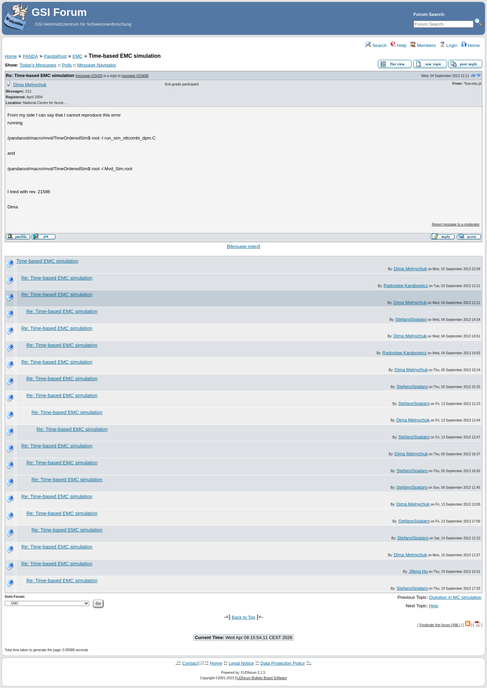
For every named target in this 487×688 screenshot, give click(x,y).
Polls (67, 65)
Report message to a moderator (456, 224)
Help (399, 45)
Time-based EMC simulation (47, 261)
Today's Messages (37, 65)
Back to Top (243, 617)
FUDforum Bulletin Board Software (261, 678)
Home (470, 45)
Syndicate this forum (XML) (439, 625)
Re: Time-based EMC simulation (40, 75)
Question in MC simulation (455, 597)
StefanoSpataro (411, 319)
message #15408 (135, 76)
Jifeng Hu (418, 571)
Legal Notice (241, 663)
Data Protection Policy (282, 663)
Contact (190, 663)
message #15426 (89, 76)
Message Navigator (96, 65)
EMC (78, 56)
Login (448, 45)
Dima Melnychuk (30, 84)
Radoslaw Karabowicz (406, 285)
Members (423, 45)
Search (376, 45)
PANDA (30, 56)
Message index (243, 246)
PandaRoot (55, 56)
